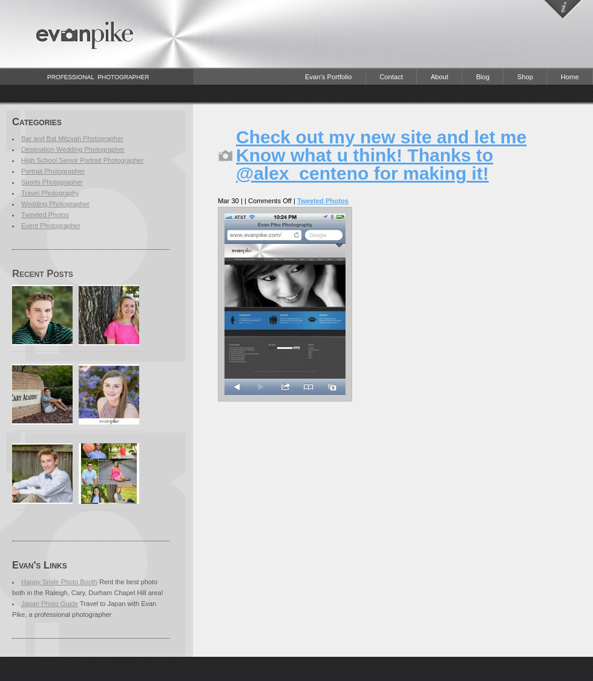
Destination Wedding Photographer (73, 149)
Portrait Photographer (53, 171)
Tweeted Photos (45, 214)
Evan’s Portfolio (328, 76)
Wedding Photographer (55, 203)
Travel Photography (50, 193)
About (439, 76)
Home (570, 76)
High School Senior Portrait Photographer (82, 160)
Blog (483, 76)
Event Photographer (50, 225)
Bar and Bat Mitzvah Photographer (72, 138)
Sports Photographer (52, 182)
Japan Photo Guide (49, 603)
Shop (525, 76)
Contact (391, 76)
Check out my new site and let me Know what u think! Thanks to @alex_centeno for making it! (381, 155)
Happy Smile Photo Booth (59, 581)
